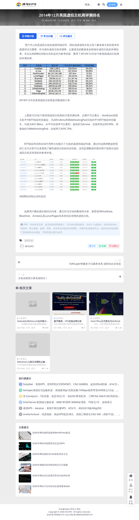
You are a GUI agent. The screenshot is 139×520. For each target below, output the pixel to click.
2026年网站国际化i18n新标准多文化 (50, 453)
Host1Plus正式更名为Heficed (105, 321)
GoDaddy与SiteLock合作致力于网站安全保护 (32, 322)
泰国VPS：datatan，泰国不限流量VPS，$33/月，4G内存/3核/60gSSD (62, 408)
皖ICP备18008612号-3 (56, 514)
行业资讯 (65, 20)
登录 (112, 5)
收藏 (102, 246)
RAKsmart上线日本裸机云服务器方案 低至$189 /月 (32, 363)
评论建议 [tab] (66, 36)
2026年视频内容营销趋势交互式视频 (50, 464)
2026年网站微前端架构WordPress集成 (51, 432)
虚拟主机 (29, 240)
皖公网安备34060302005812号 (79, 514)
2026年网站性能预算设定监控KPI (48, 443)
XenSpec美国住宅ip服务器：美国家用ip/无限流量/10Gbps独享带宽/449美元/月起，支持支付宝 (76, 390)
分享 (92, 246)
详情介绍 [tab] (28, 36)
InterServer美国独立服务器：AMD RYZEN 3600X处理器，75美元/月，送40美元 (67, 402)
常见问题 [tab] (47, 36)
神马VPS (26, 246)
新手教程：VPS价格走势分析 (68, 321)
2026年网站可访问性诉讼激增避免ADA (51, 486)
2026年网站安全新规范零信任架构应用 (51, 475)
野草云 (73, 509)
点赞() (113, 246)
